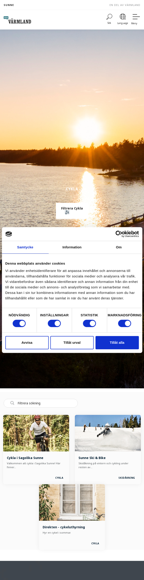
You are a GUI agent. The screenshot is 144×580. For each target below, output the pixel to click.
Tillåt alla (117, 342)
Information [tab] (72, 247)
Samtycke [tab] (25, 247)
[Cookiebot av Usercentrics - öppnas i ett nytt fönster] (119, 234)
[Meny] (135, 20)
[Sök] (109, 20)
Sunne (9, 4)
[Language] (122, 20)
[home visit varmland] (17, 20)
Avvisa (26, 342)
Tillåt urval (72, 342)
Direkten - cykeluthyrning (64, 527)
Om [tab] (119, 247)
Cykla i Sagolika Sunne (25, 458)
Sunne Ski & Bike (92, 458)
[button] (72, 211)
